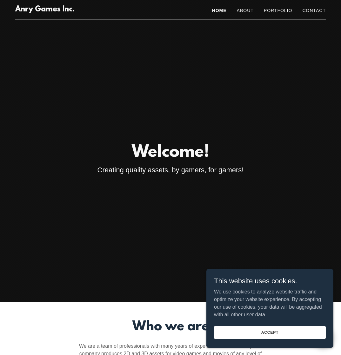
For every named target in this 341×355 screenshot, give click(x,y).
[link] (45, 9)
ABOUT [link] (245, 10)
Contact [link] (314, 10)
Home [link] (219, 10)
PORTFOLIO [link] (278, 10)
